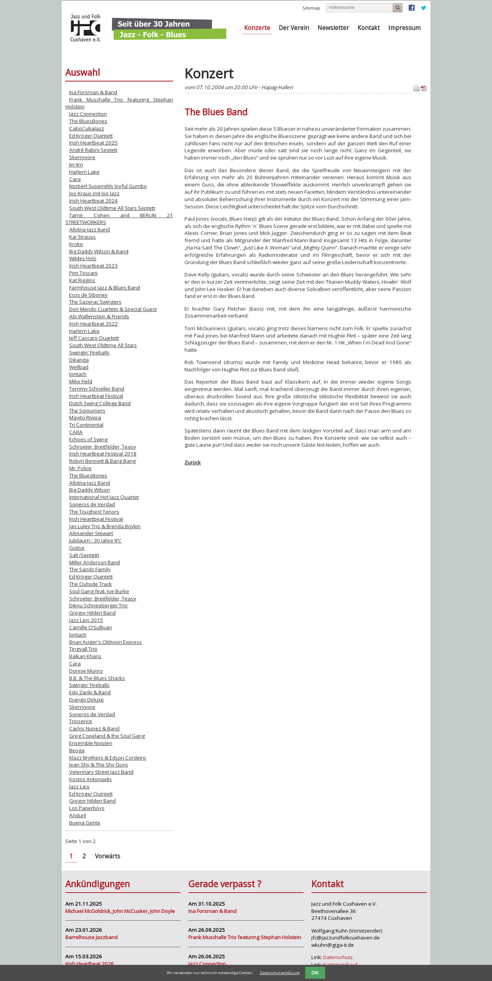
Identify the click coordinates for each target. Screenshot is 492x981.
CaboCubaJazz (86, 128)
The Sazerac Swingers (95, 301)
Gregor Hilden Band (92, 612)
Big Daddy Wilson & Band (98, 251)
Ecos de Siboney (88, 294)
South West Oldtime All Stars (103, 345)
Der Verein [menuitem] (294, 28)
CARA (76, 432)
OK (315, 973)
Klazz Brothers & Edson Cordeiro (107, 757)
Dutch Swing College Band (100, 403)
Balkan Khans (85, 656)
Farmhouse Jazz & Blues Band (104, 287)
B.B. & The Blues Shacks (97, 678)
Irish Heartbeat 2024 (93, 200)
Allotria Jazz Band (89, 229)
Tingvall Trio (83, 648)
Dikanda (79, 359)
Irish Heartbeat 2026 (89, 963)
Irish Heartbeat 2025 (93, 142)
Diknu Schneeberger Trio (98, 605)
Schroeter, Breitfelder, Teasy (102, 446)
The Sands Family (90, 569)
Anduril (77, 815)
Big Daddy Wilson (89, 489)
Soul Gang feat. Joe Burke (99, 591)
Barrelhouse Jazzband (91, 937)
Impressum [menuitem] (404, 28)
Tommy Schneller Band (96, 388)
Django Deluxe (86, 699)
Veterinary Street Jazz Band (101, 771)
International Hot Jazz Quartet (104, 497)
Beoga (77, 750)
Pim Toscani (83, 272)
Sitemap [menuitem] (311, 8)
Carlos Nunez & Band (94, 728)
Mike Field (80, 381)
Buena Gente (84, 822)
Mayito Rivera (85, 417)
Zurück (192, 462)
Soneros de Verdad (92, 504)
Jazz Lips (79, 786)
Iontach (77, 374)
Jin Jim (76, 164)
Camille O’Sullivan (90, 627)
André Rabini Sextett (93, 149)
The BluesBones (88, 121)
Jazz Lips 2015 (86, 620)
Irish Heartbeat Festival (96, 395)
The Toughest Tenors (94, 511)
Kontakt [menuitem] (368, 28)
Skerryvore (82, 157)
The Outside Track (90, 583)
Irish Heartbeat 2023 (93, 265)
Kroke (76, 244)
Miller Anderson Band (94, 562)
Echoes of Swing (88, 439)
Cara (75, 179)
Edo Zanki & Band (90, 692)
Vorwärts (107, 856)
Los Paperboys (87, 808)
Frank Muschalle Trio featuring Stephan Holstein (244, 937)
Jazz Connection (88, 113)
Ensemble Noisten (90, 743)
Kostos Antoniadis (90, 779)
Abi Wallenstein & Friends (99, 316)
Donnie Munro (86, 670)
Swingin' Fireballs (89, 352)
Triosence (80, 721)
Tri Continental (86, 424)
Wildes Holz (82, 258)
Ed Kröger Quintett (91, 135)
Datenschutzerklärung (280, 972)
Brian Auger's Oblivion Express (105, 641)
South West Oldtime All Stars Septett (112, 208)
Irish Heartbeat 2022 (93, 323)
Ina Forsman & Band (93, 92)
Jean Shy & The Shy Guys (98, 764)
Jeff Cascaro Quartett (94, 337)
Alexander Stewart (91, 533)
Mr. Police (80, 468)
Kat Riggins (82, 280)
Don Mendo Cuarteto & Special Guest (113, 309)
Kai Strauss (82, 236)
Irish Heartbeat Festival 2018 (102, 453)
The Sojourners (87, 410)
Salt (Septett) (84, 555)
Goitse (77, 547)
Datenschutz (338, 957)
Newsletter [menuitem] (333, 28)
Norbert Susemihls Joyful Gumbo (108, 186)
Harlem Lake (84, 171)
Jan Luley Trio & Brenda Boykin (105, 526)
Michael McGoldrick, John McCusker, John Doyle (120, 911)
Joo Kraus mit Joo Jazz (94, 193)
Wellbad (78, 367)
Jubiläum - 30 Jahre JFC (95, 540)
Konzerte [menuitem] (257, 28)
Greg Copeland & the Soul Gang (107, 735)
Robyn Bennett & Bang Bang (102, 460)
